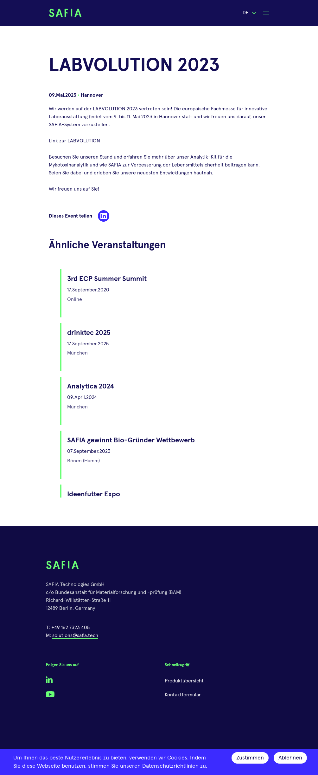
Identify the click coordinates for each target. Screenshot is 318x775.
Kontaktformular (183, 694)
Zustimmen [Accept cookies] (250, 758)
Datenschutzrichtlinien (170, 766)
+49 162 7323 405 (70, 627)
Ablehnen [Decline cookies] (290, 758)
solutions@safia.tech (75, 635)
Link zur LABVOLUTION (74, 140)
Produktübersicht (184, 680)
